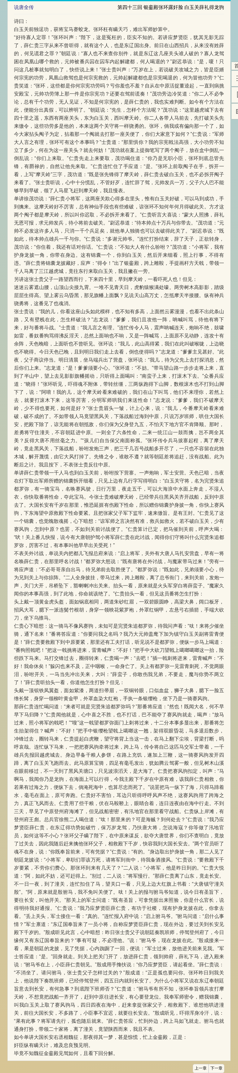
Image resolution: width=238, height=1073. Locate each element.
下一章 (216, 1068)
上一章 (201, 1068)
